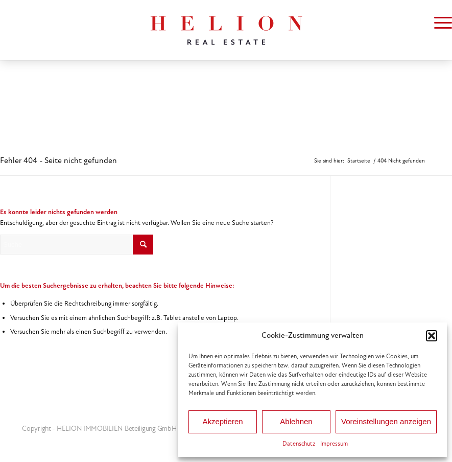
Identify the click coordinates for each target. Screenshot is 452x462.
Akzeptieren (222, 421)
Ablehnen (296, 421)
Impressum (334, 443)
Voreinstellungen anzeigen (386, 421)
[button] (431, 336)
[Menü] (438, 23)
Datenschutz (298, 443)
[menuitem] (438, 23)
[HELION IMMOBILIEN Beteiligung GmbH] (226, 30)
